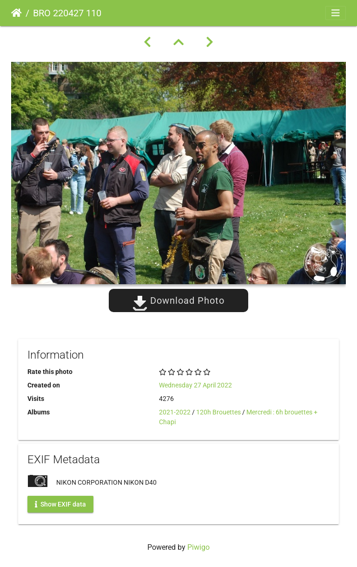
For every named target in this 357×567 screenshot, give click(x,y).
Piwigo (198, 547)
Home (16, 13)
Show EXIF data (60, 504)
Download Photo (178, 300)
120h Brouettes (218, 412)
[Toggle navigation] (335, 13)
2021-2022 (175, 412)
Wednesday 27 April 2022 (195, 385)
